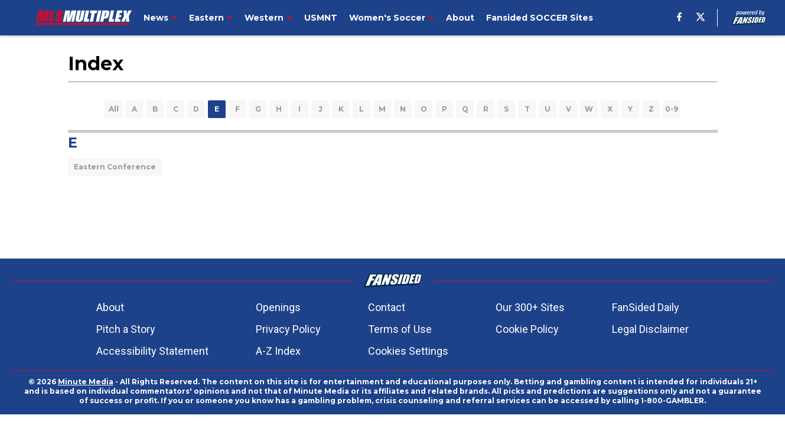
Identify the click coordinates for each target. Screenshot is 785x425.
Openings (278, 307)
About (110, 307)
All (114, 108)
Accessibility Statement (152, 351)
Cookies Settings (408, 351)
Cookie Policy (527, 329)
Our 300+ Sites (530, 307)
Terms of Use (400, 329)
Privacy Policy (288, 329)
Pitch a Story (125, 329)
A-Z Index (278, 351)
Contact (386, 307)
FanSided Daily (645, 307)
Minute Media (85, 381)
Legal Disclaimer (650, 329)
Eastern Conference (115, 166)
